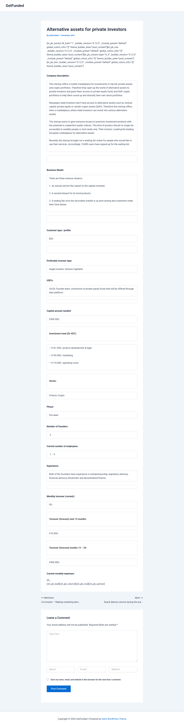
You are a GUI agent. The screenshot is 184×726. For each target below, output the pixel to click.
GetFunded (15, 5)
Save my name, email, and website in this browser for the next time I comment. (86, 679)
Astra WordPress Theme (113, 718)
